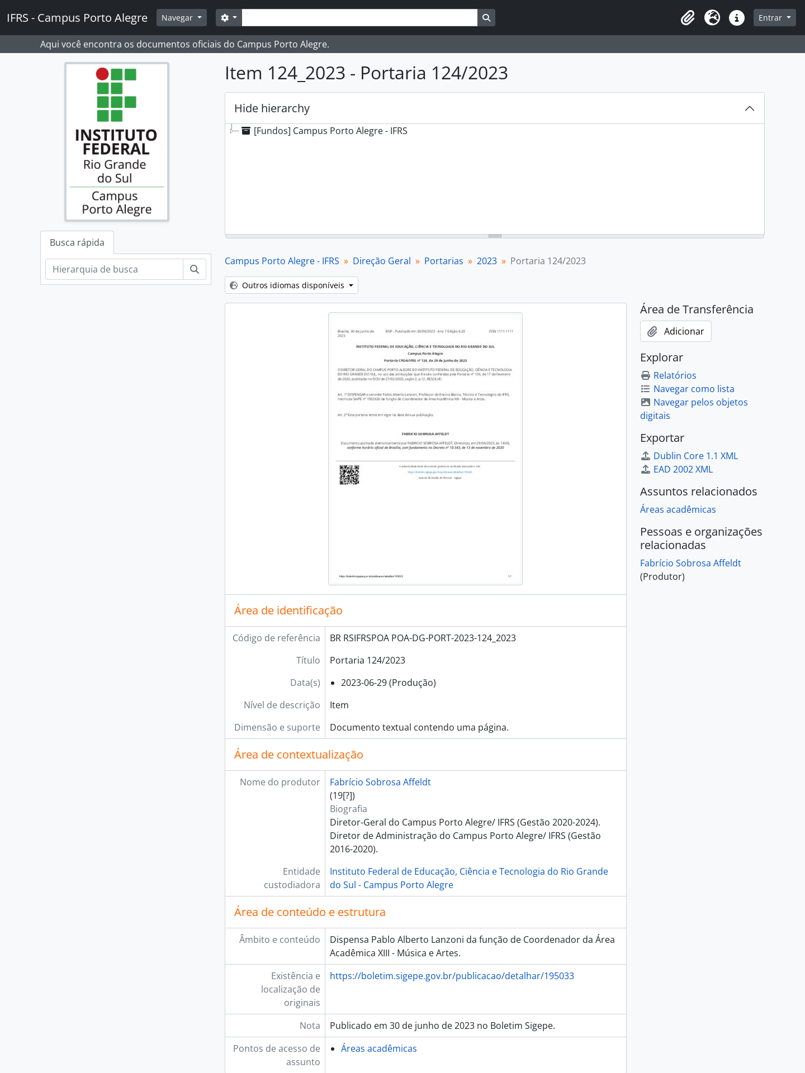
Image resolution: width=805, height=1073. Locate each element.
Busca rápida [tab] (77, 242)
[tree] (494, 180)
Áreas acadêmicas (379, 1048)
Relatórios (668, 375)
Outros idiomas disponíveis (288, 285)
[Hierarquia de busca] (114, 269)
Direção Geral (382, 261)
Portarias (443, 261)
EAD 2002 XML (676, 469)
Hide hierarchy (272, 108)
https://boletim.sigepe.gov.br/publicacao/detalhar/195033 (452, 976)
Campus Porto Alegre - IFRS (282, 261)
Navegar (178, 17)
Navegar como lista (687, 389)
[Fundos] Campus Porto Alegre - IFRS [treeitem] (323, 130)
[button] (687, 18)
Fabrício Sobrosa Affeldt (380, 782)
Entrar (771, 17)
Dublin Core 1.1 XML (689, 456)
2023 (487, 261)
